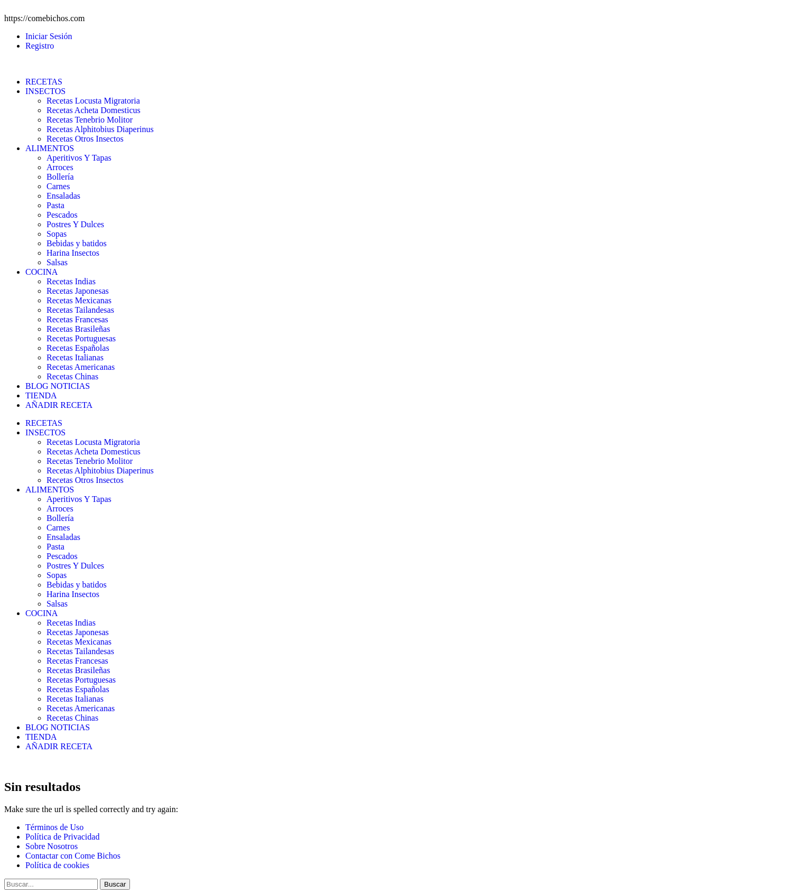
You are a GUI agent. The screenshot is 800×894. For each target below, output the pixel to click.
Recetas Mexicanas (78, 300)
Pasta (55, 205)
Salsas (57, 262)
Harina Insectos (72, 252)
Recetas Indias (71, 281)
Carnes (58, 186)
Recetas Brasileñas (78, 328)
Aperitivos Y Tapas (78, 157)
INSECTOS (45, 91)
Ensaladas (63, 195)
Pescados (62, 214)
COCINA (41, 271)
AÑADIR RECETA (58, 405)
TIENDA (41, 395)
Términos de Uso (54, 827)
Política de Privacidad (62, 836)
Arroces (59, 167)
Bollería (60, 176)
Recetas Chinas (72, 376)
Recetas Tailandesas (80, 309)
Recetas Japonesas (77, 290)
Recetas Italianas (75, 357)
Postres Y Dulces (75, 224)
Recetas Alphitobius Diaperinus (100, 129)
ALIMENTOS (49, 148)
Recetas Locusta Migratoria (93, 100)
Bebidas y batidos (76, 243)
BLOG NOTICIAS (57, 385)
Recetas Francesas (77, 319)
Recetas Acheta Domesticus (93, 110)
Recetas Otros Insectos (85, 138)
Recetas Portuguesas (81, 338)
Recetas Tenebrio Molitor (89, 119)
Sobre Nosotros (51, 846)
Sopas (56, 233)
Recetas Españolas (77, 347)
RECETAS (43, 81)
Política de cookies (57, 865)
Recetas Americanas (80, 366)
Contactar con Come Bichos (72, 855)
